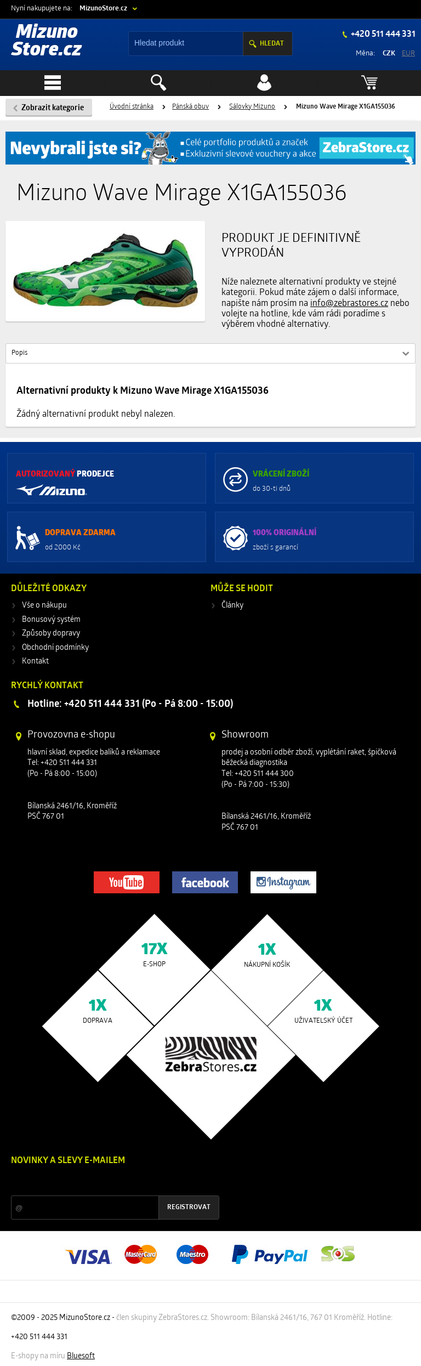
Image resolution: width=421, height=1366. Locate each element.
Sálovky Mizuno (252, 107)
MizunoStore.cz (103, 8)
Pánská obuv (190, 107)
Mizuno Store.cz (47, 42)
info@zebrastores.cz (349, 303)
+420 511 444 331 (382, 34)
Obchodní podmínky (55, 648)
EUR (408, 53)
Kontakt (35, 662)
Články (232, 606)
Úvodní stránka (131, 107)
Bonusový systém (51, 620)
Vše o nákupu (44, 606)
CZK (389, 53)
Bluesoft (81, 1356)
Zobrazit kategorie (52, 108)
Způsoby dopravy (51, 634)
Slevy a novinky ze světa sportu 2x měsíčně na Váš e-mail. (104, 1181)
